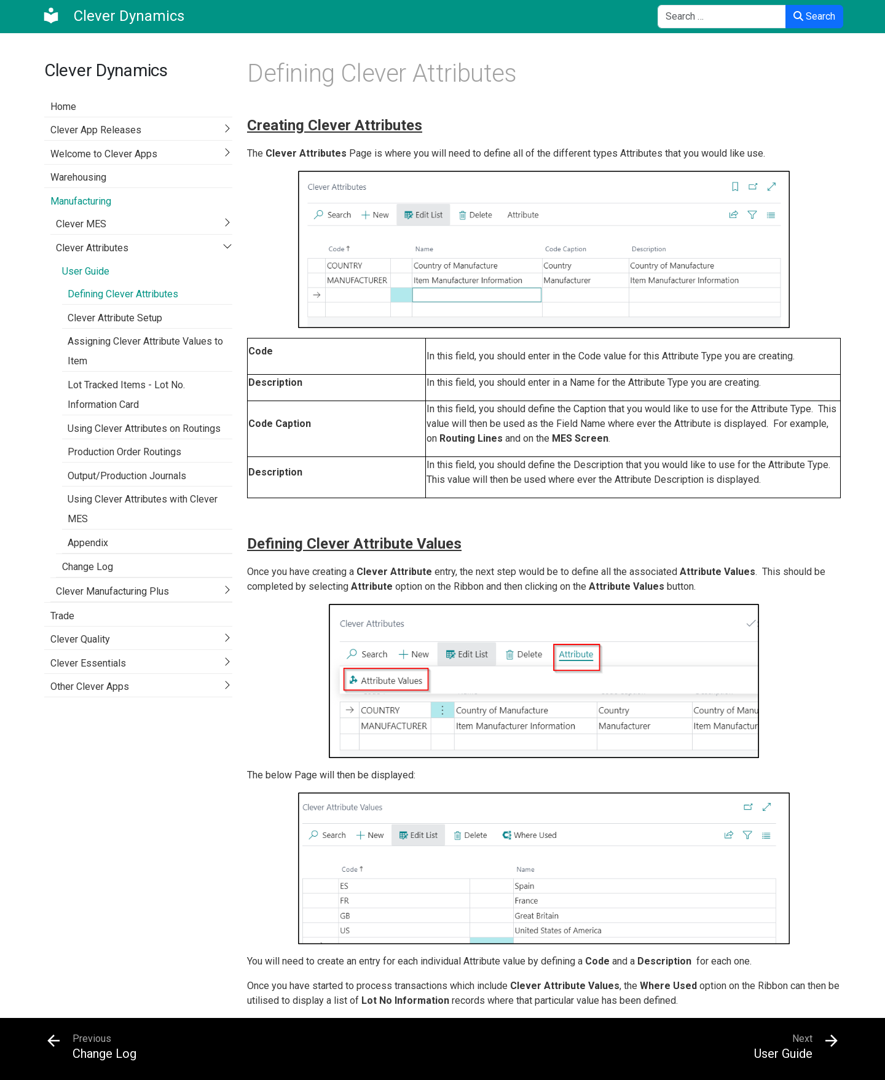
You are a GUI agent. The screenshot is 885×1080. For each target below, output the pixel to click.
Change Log (87, 567)
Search (814, 16)
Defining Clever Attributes (123, 294)
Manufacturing (80, 201)
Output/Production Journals (127, 476)
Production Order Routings (124, 452)
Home (63, 106)
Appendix (88, 543)
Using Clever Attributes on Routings (144, 428)
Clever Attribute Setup (115, 318)
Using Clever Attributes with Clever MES (143, 509)
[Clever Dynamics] (113, 16)
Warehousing (78, 177)
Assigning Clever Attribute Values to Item (145, 351)
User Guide (85, 271)
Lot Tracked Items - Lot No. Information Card (126, 394)
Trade (62, 616)
